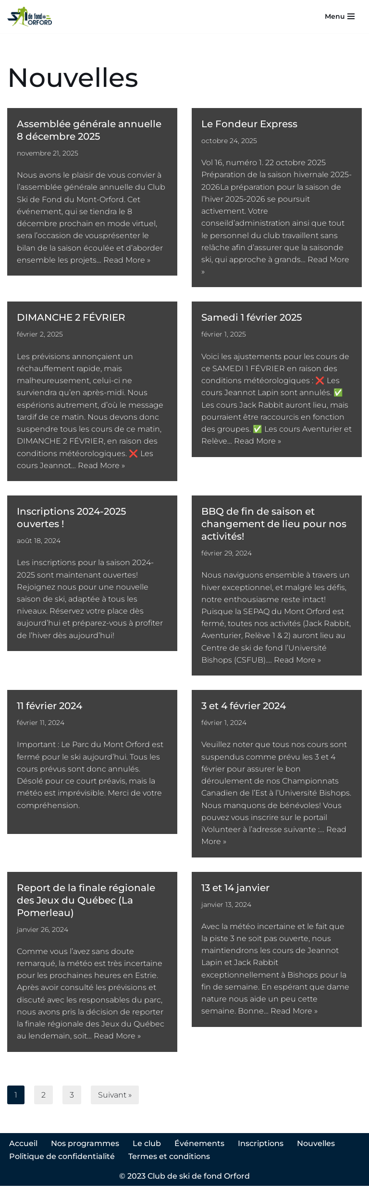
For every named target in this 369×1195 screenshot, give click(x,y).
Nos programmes (85, 1152)
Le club (147, 1152)
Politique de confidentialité (62, 1165)
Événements (199, 1152)
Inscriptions (260, 1152)
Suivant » (115, 1103)
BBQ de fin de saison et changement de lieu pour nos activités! (273, 527)
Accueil (23, 1152)
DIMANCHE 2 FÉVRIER (71, 319)
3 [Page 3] (72, 1103)
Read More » (126, 261)
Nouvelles (316, 1152)
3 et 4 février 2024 (243, 711)
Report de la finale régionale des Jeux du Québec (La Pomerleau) (86, 907)
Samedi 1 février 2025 (251, 319)
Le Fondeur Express (249, 124)
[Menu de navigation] (340, 16)
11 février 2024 (49, 711)
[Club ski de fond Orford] (29, 16)
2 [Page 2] (43, 1103)
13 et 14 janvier (235, 894)
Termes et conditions (169, 1165)
